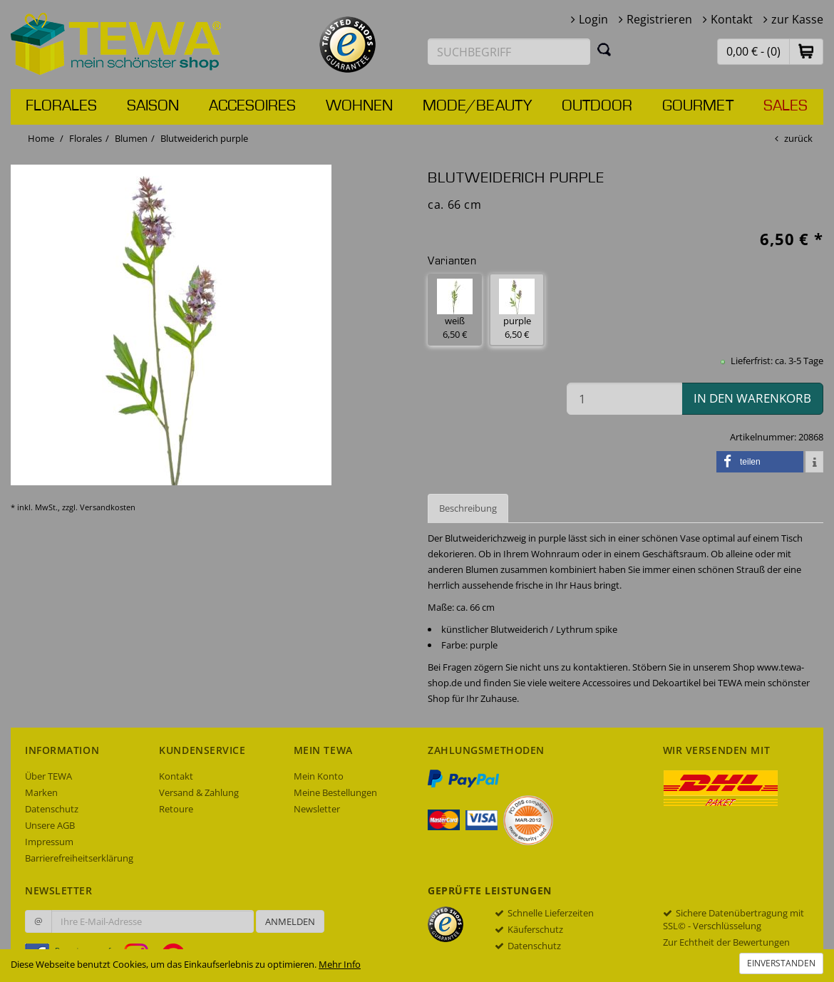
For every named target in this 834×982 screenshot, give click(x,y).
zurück (798, 138)
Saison (153, 106)
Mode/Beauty (477, 106)
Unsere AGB (50, 825)
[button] (806, 50)
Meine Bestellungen (335, 792)
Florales (61, 106)
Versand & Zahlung (199, 792)
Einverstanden (781, 963)
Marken (41, 792)
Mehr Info (340, 964)
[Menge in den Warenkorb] (624, 399)
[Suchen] (604, 49)
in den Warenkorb (752, 398)
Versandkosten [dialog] (107, 507)
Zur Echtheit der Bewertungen (726, 942)
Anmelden (290, 921)
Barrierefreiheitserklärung (79, 858)
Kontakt (732, 19)
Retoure (176, 808)
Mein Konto (319, 776)
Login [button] (593, 19)
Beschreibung (468, 508)
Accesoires (252, 106)
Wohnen (359, 106)
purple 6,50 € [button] (517, 310)
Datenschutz (51, 808)
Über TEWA (48, 776)
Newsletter (317, 808)
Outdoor (597, 106)
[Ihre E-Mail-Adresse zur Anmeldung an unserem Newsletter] (152, 921)
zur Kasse (797, 19)
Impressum (49, 841)
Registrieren (659, 19)
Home (41, 138)
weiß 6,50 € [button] (455, 310)
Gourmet (697, 106)
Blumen (131, 138)
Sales (785, 106)
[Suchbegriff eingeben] (509, 51)
